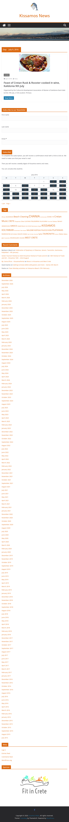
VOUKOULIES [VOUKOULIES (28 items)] (14, 238)
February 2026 (7, 301)
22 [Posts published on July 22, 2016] (44, 194)
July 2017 (5, 655)
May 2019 (5, 580)
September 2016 (7, 690)
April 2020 (5, 542)
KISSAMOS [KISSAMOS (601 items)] (48, 225)
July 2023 (5, 408)
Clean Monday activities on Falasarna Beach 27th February (29, 268)
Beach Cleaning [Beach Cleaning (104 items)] (21, 216)
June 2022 (5, 452)
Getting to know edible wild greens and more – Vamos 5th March (35, 265)
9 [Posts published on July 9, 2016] (53, 186)
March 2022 (6, 463)
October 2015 (6, 727)
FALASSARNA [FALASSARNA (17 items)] (43, 221)
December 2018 (7, 597)
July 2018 (5, 614)
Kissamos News (34, 15)
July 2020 (5, 531)
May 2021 (5, 497)
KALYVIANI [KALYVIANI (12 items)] (28, 226)
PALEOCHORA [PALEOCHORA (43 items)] (46, 230)
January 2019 (6, 593)
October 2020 (6, 521)
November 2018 (7, 600)
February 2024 (7, 384)
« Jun (3, 203)
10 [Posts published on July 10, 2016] (62, 186)
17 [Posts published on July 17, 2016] (62, 190)
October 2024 (6, 356)
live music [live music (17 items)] (23, 230)
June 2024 (5, 370)
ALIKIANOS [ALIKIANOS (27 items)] (9, 217)
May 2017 (5, 662)
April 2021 (5, 500)
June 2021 (5, 494)
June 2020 (5, 535)
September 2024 (7, 359)
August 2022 (6, 445)
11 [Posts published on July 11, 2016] (6, 190)
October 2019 (6, 562)
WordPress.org (7, 760)
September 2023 (7, 401)
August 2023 (6, 404)
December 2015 (7, 721)
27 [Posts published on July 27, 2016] (25, 198)
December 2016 (7, 679)
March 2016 (6, 710)
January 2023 (6, 428)
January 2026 (6, 304)
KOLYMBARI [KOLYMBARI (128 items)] (8, 230)
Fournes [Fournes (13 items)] (50, 221)
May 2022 (5, 456)
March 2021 (6, 504)
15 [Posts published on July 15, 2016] (44, 190)
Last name (5, 127)
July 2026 (5, 287)
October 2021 (6, 480)
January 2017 (6, 676)
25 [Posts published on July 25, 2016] (6, 198)
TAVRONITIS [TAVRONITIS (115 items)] (48, 233)
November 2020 (7, 518)
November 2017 (7, 641)
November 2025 (7, 311)
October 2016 (6, 686)
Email (4, 139)
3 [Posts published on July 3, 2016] (62, 182)
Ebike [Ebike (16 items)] (22, 221)
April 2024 (5, 377)
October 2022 (6, 439)
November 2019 (7, 559)
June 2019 (5, 576)
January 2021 (6, 511)
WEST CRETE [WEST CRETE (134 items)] (31, 237)
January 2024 (6, 387)
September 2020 (7, 525)
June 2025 (5, 329)
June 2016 (5, 700)
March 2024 (6, 380)
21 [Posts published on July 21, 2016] (34, 194)
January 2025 (6, 346)
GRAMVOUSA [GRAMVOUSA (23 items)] (6, 226)
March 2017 (6, 669)
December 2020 (7, 514)
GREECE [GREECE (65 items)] (13, 226)
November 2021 (7, 476)
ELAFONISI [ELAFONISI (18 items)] (28, 221)
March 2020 (6, 545)
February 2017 (7, 672)
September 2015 (7, 731)
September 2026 (7, 284)
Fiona (16, 79)
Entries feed (6, 753)
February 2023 (7, 425)
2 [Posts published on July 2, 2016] (53, 182)
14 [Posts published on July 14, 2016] (34, 190)
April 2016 (5, 707)
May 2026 (5, 291)
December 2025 (7, 308)
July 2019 (5, 573)
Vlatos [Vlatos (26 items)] (61, 234)
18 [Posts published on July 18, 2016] (6, 194)
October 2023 (6, 397)
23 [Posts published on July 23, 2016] (53, 194)
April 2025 (5, 335)
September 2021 (7, 483)
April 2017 (5, 666)
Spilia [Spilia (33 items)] (40, 234)
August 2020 (6, 528)
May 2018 (5, 621)
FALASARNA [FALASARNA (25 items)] (35, 221)
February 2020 (7, 549)
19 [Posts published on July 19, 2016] (16, 194)
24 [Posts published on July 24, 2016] (62, 194)
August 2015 (6, 734)
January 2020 (6, 552)
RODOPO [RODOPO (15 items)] (20, 234)
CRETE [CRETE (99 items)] (11, 221)
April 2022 (5, 459)
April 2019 (5, 583)
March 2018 (6, 628)
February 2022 (7, 466)
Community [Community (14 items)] (43, 217)
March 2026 (6, 298)
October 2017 (6, 645)
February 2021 (7, 507)
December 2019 (7, 555)
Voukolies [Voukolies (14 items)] (7, 238)
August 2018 (6, 610)
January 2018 (6, 635)
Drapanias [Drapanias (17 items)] (18, 221)
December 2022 (7, 432)
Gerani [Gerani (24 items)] (59, 221)
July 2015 (5, 738)
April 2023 (5, 418)
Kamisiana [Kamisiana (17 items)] (34, 226)
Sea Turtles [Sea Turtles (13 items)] (30, 234)
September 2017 (7, 648)
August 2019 (6, 569)
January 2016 (6, 717)
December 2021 (7, 473)
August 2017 (6, 652)
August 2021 (6, 487)
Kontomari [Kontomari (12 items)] (17, 230)
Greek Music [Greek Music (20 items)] (21, 226)
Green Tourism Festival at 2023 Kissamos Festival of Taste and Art (24, 256)
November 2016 (7, 683)
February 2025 (7, 342)
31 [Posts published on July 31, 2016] (62, 198)
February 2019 (7, 590)
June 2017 (5, 659)
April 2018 (5, 624)
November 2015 (7, 724)
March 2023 (6, 421)
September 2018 (7, 607)
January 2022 (6, 470)
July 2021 (5, 490)
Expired (7, 75)
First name (5, 115)
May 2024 (5, 373)
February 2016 (7, 714)
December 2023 (7, 390)
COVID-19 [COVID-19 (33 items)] (50, 217)
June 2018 (5, 617)
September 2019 (7, 566)
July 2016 (5, 696)
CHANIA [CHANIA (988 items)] (34, 216)
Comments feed (7, 757)
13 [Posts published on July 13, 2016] (25, 190)
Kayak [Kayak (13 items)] (39, 226)
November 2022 (7, 435)
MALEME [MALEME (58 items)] (30, 230)
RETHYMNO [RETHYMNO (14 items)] (14, 234)
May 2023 (5, 414)
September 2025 (7, 318)
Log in (4, 750)
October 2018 (6, 604)
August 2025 (6, 322)
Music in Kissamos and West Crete (39, 261)
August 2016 (6, 693)
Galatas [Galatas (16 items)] (55, 221)
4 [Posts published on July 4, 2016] (6, 186)
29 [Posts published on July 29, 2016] (44, 198)
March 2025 (6, 339)
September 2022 (7, 442)
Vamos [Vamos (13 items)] (57, 234)
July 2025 (5, 325)
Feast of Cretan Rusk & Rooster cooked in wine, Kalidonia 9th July (32, 84)
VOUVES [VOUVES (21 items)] (22, 238)
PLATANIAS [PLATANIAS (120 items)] (57, 230)
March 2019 (6, 586)
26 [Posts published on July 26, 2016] (16, 198)
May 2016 (5, 703)
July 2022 (5, 449)
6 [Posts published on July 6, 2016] (25, 186)
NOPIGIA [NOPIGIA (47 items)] (37, 230)
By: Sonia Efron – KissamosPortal (13, 261)
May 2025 (5, 332)
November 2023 (7, 394)
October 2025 (6, 315)
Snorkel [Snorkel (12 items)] (36, 234)
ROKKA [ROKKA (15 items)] (25, 234)
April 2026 (5, 294)
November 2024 (7, 353)
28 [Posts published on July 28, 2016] (34, 198)
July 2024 (5, 366)
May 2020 (5, 538)
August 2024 (6, 363)
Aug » (8, 203)
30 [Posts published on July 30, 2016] (53, 198)
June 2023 (5, 411)
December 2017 (7, 638)
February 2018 (7, 631)
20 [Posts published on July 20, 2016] (25, 194)
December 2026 (7, 280)
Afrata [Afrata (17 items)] (3, 217)
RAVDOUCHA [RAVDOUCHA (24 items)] (6, 234)
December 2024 (7, 349)
